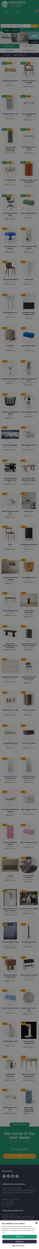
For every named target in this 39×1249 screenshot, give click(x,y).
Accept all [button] (19, 1237)
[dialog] (19, 624)
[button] (19, 1246)
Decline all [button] (19, 1241)
